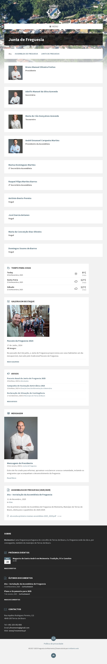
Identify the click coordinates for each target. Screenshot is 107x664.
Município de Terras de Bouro (34, 396)
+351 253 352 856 (14, 624)
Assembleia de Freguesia (26, 53)
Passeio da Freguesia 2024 (20, 340)
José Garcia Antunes (19, 215)
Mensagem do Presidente (20, 463)
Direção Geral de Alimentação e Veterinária (36, 388)
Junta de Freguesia (50, 53)
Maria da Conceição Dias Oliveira (25, 231)
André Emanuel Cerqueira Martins (42, 140)
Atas (11, 502)
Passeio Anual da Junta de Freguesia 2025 (26, 378)
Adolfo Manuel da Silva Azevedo (41, 91)
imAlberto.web (73, 648)
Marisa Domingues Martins (22, 164)
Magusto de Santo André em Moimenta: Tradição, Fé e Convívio (42, 558)
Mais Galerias (13, 362)
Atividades (25, 381)
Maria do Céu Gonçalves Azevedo (42, 115)
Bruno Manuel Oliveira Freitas (40, 67)
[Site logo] (54, 18)
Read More (11, 478)
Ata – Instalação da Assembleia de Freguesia (29, 494)
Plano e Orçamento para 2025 (17, 591)
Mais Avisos (12, 401)
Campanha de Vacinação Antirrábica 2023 (26, 385)
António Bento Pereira (19, 198)
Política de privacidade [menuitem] (53, 643)
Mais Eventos (10, 568)
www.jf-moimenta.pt (17, 630)
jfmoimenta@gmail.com (19, 627)
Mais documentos (12, 600)
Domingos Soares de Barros (22, 248)
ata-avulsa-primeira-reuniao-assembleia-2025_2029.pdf (33, 516)
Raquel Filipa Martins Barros (22, 181)
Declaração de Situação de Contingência (26, 393)
